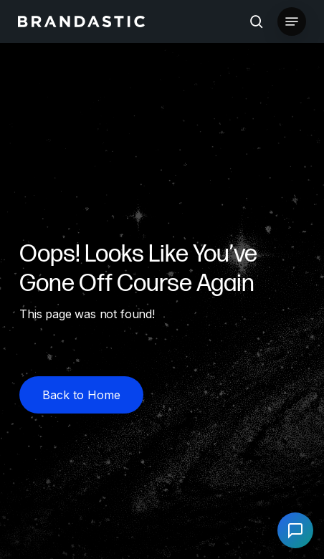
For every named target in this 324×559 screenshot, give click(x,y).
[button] (291, 21)
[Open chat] (295, 530)
